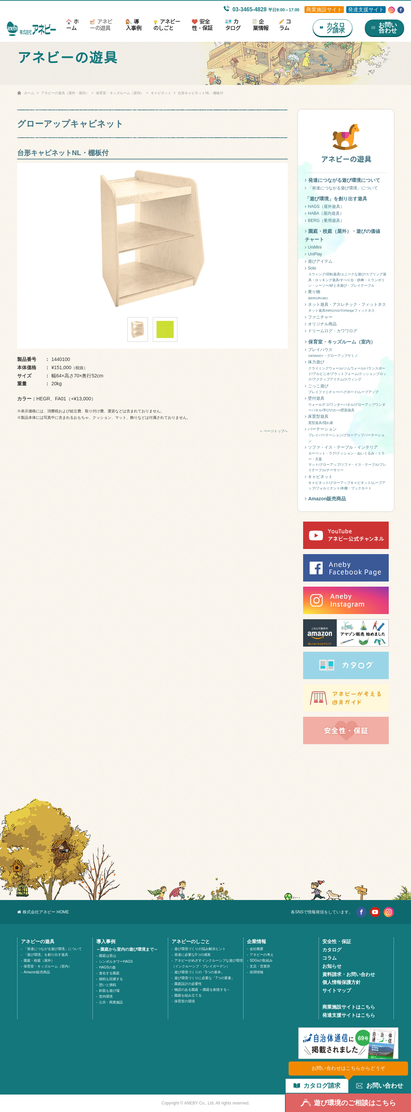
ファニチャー (319, 317)
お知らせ (331, 966)
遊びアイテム (319, 261)
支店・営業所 (260, 966)
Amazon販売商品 (325, 498)
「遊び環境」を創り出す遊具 (46, 955)
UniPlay (313, 254)
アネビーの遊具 (101, 25)
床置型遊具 (346, 420)
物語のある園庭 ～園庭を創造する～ (202, 989)
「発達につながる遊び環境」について (341, 188)
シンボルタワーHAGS (116, 961)
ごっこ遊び (346, 389)
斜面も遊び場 (109, 990)
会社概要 (256, 949)
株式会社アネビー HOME (43, 912)
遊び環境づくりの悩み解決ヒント (200, 949)
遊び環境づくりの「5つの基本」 (199, 972)
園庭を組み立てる (188, 995)
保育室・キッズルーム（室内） (120, 93)
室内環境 (106, 996)
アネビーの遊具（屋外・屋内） (65, 93)
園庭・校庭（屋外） (39, 960)
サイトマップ (336, 990)
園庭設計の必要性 (188, 984)
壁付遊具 (346, 404)
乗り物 (346, 295)
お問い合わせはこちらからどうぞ (348, 1068)
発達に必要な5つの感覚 (192, 955)
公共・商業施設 (111, 1002)
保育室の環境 (184, 1001)
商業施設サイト (324, 9)
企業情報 (260, 25)
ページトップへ (274, 431)
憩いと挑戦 (107, 985)
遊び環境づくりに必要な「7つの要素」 (204, 978)
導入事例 (133, 25)
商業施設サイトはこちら (348, 1007)
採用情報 (256, 972)
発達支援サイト (366, 9)
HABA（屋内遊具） (324, 213)
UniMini (313, 247)
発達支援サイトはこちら (348, 1015)
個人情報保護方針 (341, 982)
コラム (285, 25)
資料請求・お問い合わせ (348, 974)
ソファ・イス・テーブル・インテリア (346, 459)
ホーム (72, 25)
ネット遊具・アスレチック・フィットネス (346, 308)
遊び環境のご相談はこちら (348, 1103)
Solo (346, 277)
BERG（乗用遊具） (324, 220)
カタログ (232, 25)
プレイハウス (346, 353)
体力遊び (346, 371)
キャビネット (161, 93)
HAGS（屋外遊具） (324, 206)
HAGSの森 (107, 967)
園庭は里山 (107, 956)
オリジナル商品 (321, 324)
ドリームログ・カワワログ (331, 330)
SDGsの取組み (261, 960)
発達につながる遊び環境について (342, 180)
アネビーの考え (262, 955)
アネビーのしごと (166, 25)
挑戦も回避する (111, 979)
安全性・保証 (202, 25)
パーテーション (346, 435)
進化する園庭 (109, 973)
